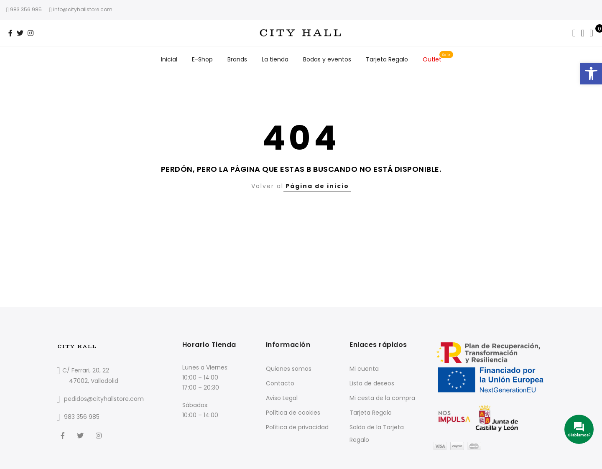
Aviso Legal (282, 398)
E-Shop (202, 59)
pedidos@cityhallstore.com (104, 399)
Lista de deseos (371, 383)
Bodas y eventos (327, 59)
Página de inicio (317, 186)
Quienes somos (288, 368)
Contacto (280, 383)
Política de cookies (293, 412)
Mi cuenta (364, 368)
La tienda (275, 59)
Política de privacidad (297, 427)
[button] (591, 73)
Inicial (169, 59)
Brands (237, 59)
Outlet (432, 59)
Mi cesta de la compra (382, 398)
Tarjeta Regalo (387, 59)
